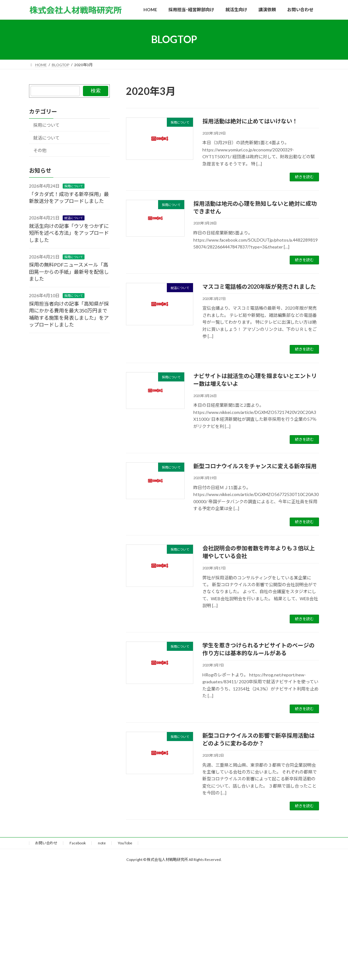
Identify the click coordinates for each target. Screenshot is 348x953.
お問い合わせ (46, 843)
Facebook (78, 843)
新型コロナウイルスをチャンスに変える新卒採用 (255, 466)
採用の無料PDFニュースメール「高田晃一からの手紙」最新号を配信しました (69, 272)
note (102, 843)
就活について (46, 137)
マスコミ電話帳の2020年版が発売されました (259, 286)
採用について (46, 125)
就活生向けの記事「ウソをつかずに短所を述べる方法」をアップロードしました (69, 233)
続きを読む (304, 176)
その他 (39, 150)
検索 (96, 90)
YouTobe (125, 843)
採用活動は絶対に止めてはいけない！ (250, 121)
